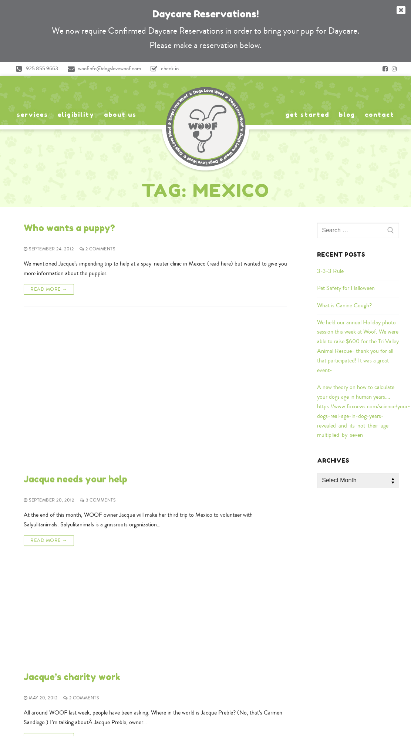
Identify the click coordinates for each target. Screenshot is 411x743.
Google (64, 692)
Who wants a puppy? (69, 228)
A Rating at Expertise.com (337, 725)
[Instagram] (394, 69)
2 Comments (97, 249)
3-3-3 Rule (330, 271)
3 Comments (97, 345)
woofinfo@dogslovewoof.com (102, 69)
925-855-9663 (206, 629)
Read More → (48, 289)
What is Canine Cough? (344, 305)
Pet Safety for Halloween (346, 288)
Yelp (90, 692)
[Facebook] (385, 69)
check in (163, 69)
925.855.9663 (35, 69)
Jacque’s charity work (72, 420)
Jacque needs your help (75, 324)
